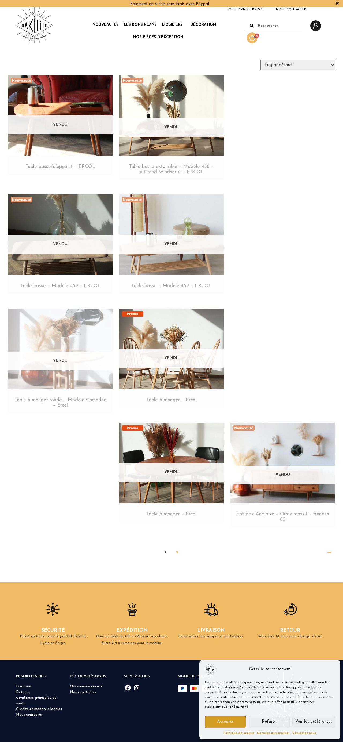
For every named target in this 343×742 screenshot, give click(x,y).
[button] (332, 669)
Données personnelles (273, 732)
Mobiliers (173, 25)
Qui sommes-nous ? (245, 9)
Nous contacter (291, 9)
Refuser (269, 722)
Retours (22, 692)
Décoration (204, 25)
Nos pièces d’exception (158, 37)
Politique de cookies (239, 732)
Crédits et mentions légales (39, 709)
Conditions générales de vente (36, 700)
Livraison (23, 687)
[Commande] (297, 65)
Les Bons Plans (140, 25)
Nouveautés (105, 25)
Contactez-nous (304, 732)
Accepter (225, 722)
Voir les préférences (313, 722)
